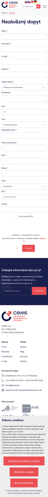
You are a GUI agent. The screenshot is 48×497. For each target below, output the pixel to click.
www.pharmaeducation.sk (30, 390)
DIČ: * (4, 191)
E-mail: (5, 56)
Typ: (4, 119)
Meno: (5, 31)
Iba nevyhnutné (24, 483)
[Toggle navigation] (44, 6)
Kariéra (23, 347)
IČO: (4, 106)
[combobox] (24, 87)
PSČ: (4, 155)
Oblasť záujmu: (8, 82)
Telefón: (5, 69)
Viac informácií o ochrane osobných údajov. (24, 491)
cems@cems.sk (12, 385)
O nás (4, 361)
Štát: (4, 181)
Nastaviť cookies (24, 472)
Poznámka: (6, 92)
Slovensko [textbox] (7, 186)
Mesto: (5, 168)
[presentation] (24, 226)
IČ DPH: (4, 204)
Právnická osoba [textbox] (10, 125)
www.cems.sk (11, 390)
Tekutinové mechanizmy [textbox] (13, 87)
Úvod (4, 13)
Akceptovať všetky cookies (24, 461)
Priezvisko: (6, 44)
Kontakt (24, 356)
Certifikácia (7, 356)
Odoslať (28, 248)
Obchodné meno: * (9, 130)
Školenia (5, 351)
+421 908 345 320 (14, 380)
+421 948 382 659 (34, 380)
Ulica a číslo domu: (10, 143)
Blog (22, 351)
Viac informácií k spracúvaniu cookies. (24, 493)
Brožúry (23, 361)
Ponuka (12, 13)
